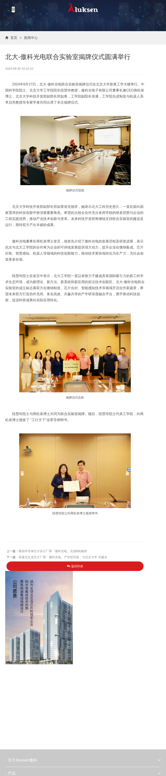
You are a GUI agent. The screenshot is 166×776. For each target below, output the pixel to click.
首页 (13, 38)
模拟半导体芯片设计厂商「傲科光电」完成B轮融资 (53, 551)
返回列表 (75, 566)
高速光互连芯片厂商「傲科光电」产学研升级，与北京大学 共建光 (63, 557)
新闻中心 (31, 38)
